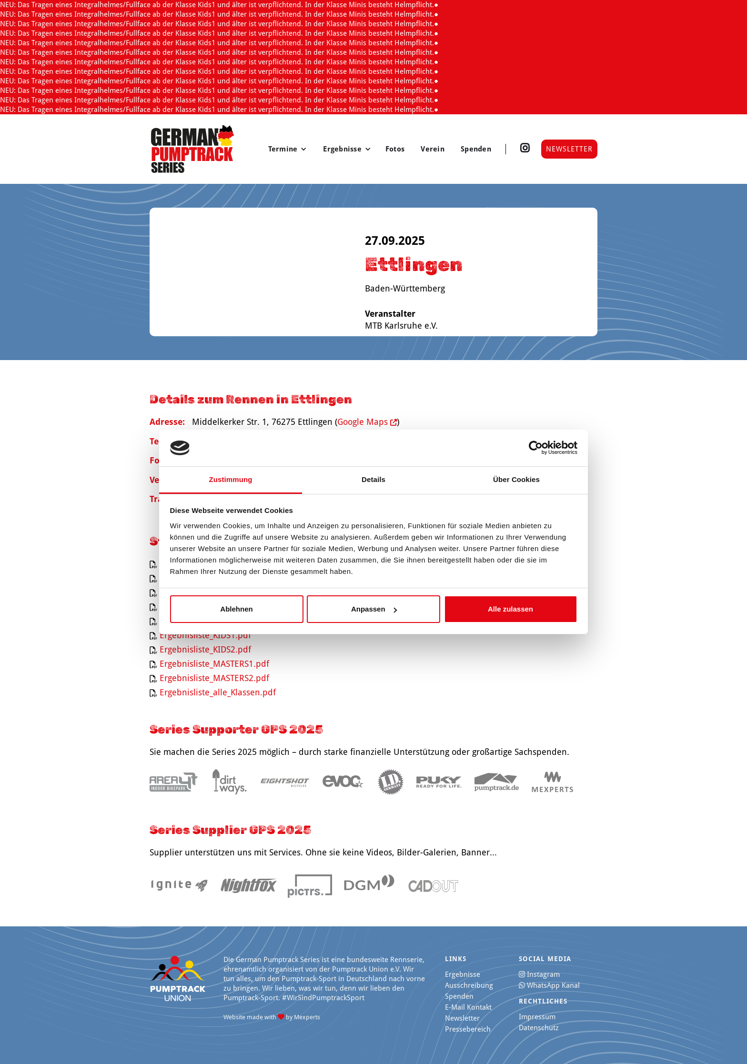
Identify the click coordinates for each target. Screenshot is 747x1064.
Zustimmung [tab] (230, 479)
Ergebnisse (462, 974)
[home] (192, 149)
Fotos (396, 149)
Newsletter (569, 149)
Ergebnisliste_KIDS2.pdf (205, 649)
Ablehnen (236, 609)
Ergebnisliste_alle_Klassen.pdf (218, 692)
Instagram (539, 974)
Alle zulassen (510, 609)
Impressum (537, 1017)
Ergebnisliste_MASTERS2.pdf (214, 678)
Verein (433, 149)
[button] (287, 149)
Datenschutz (539, 1028)
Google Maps (367, 422)
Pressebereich (468, 1029)
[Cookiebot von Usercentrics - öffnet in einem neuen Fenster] (535, 448)
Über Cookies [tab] (516, 479)
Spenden (476, 149)
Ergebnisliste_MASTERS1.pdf (214, 664)
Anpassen (374, 609)
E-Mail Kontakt (468, 1007)
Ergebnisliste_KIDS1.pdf (205, 635)
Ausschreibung (469, 985)
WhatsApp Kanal (549, 985)
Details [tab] (373, 479)
